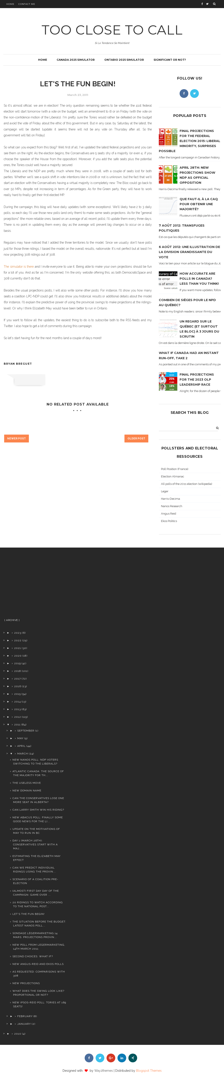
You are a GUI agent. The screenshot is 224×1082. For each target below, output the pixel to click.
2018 (17, 671)
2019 (17, 663)
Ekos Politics (169, 521)
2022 (17, 640)
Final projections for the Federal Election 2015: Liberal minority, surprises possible (189, 141)
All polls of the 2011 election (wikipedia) (186, 484)
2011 (17, 724)
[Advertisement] (34, 584)
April (21, 745)
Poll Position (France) (174, 469)
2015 (17, 693)
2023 (17, 632)
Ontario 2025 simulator (124, 59)
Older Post (136, 438)
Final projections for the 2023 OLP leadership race (197, 380)
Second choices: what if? (32, 956)
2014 (17, 701)
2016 (17, 686)
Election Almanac (172, 476)
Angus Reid (168, 513)
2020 (18, 655)
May (20, 738)
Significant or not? (170, 59)
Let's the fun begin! (28, 914)
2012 (17, 716)
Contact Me (26, 4)
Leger (164, 491)
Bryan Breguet (18, 363)
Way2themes (103, 1070)
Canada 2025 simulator (76, 59)
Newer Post (16, 438)
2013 (17, 709)
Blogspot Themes (149, 1070)
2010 (17, 1033)
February (25, 1016)
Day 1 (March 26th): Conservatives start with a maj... (35, 844)
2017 (17, 678)
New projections (26, 983)
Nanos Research (171, 506)
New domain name (26, 790)
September (25, 730)
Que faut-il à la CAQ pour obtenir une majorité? (199, 204)
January (24, 1023)
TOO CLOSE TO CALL (112, 30)
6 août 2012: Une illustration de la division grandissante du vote (189, 252)
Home (10, 4)
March (22, 753)
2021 (17, 648)
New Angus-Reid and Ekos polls (38, 964)
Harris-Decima (170, 498)
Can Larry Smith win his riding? (38, 809)
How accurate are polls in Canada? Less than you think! (199, 279)
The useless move (26, 782)
